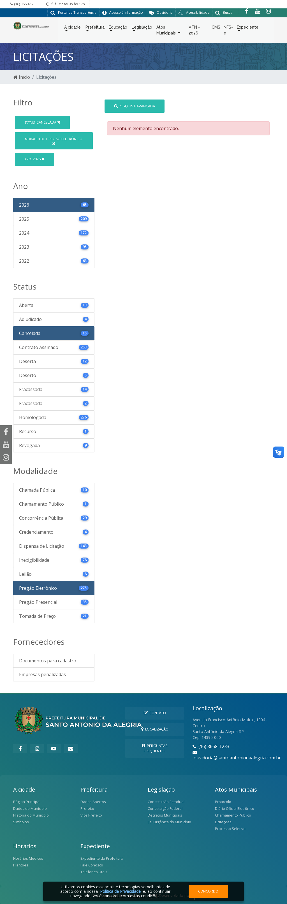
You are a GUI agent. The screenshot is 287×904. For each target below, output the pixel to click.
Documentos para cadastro (47, 660)
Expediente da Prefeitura (101, 858)
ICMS (215, 28)
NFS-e (228, 31)
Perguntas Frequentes (155, 748)
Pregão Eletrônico (53, 140)
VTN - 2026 (194, 31)
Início (21, 77)
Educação (118, 28)
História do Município (31, 814)
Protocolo (223, 801)
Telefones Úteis (93, 871)
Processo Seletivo (230, 828)
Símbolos (21, 821)
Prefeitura (95, 28)
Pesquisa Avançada (134, 105)
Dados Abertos (93, 801)
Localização (154, 729)
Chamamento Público (233, 814)
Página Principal (26, 801)
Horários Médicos (28, 858)
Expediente (247, 28)
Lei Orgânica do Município (169, 821)
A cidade (72, 28)
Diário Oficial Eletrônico (234, 808)
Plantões (20, 864)
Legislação (142, 28)
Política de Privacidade (120, 891)
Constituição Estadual (166, 801)
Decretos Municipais (165, 814)
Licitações (223, 821)
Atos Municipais (166, 31)
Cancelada (42, 122)
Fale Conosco (91, 864)
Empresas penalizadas (42, 674)
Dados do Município (30, 808)
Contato (155, 712)
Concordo (208, 891)
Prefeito (87, 808)
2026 (34, 158)
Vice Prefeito (91, 814)
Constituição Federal (165, 808)
